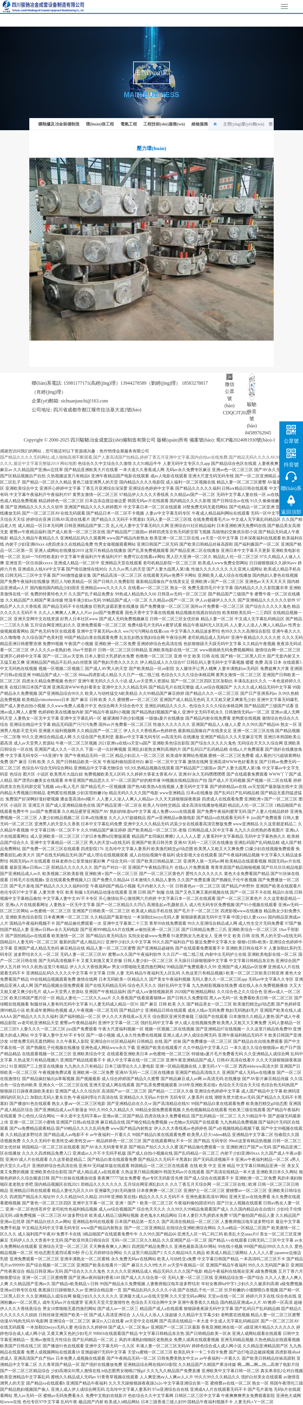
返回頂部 (291, 512)
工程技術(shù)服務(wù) (164, 124)
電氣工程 (128, 124)
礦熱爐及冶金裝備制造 (59, 124)
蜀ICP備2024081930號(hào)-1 (247, 439)
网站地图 (68, 463)
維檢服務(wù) (203, 124)
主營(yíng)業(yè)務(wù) (243, 124)
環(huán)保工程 (100, 124)
